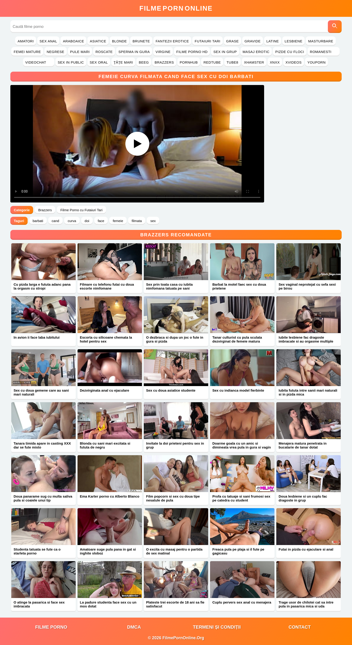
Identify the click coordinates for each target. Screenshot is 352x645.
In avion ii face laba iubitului (37, 337)
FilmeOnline (176, 8)
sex (153, 221)
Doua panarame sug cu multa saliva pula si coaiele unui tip (43, 498)
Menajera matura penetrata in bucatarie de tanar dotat (302, 445)
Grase (232, 41)
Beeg (144, 62)
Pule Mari (80, 52)
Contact (300, 627)
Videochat (38, 62)
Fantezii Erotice (172, 41)
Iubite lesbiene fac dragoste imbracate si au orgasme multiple (306, 339)
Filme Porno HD (192, 52)
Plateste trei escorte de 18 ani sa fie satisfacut (175, 604)
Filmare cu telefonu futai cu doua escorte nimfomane (107, 286)
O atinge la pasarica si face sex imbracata (39, 604)
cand (55, 221)
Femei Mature (27, 52)
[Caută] (335, 26)
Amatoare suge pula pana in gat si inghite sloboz (108, 551)
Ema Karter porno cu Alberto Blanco (109, 496)
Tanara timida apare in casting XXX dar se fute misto (42, 445)
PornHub (189, 62)
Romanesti (323, 52)
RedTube (212, 62)
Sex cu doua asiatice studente (170, 390)
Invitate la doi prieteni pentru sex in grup (175, 445)
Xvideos (294, 62)
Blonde (119, 41)
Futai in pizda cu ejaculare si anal (306, 549)
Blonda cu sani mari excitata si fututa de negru (105, 445)
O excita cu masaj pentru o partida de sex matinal (174, 551)
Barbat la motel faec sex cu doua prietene (239, 286)
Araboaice (73, 41)
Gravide (253, 41)
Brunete (141, 41)
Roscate (104, 52)
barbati (38, 221)
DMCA (134, 627)
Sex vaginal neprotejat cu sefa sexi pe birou (307, 286)
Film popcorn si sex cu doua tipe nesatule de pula (173, 498)
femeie (118, 221)
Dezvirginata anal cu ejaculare (104, 390)
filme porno (51, 627)
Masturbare (320, 41)
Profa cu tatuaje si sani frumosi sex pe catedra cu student (241, 498)
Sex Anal (48, 41)
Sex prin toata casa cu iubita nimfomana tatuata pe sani (169, 286)
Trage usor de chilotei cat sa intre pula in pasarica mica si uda (306, 604)
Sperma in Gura (134, 52)
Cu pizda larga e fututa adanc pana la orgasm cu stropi (42, 286)
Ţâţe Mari (123, 62)
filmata (137, 221)
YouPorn (316, 62)
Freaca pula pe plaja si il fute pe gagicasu (238, 551)
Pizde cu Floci (289, 52)
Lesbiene (293, 41)
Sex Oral (99, 62)
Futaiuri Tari (207, 41)
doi (87, 221)
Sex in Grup (225, 52)
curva (72, 221)
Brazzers (164, 62)
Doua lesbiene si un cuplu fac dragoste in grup (303, 498)
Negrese (55, 52)
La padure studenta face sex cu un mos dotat (108, 604)
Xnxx (275, 62)
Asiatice (98, 41)
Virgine (163, 52)
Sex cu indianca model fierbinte (238, 390)
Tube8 (232, 62)
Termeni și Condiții (217, 627)
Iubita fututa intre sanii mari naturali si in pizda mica (308, 392)
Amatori (25, 41)
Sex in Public (71, 62)
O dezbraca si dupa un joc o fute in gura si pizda (174, 339)
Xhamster (254, 62)
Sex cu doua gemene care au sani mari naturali (41, 392)
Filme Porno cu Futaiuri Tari (81, 210)
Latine (272, 41)
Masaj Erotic (256, 52)
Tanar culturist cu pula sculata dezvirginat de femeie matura (237, 339)
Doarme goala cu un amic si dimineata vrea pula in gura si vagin (241, 445)
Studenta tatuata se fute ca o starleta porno (37, 551)
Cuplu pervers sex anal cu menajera (241, 602)
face (101, 221)
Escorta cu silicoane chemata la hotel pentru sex (106, 339)
